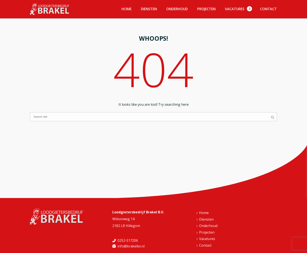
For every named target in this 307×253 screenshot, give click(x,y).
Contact (268, 9)
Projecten (206, 9)
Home (127, 9)
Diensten (149, 9)
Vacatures (234, 9)
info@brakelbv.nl (131, 246)
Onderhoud (177, 9)
